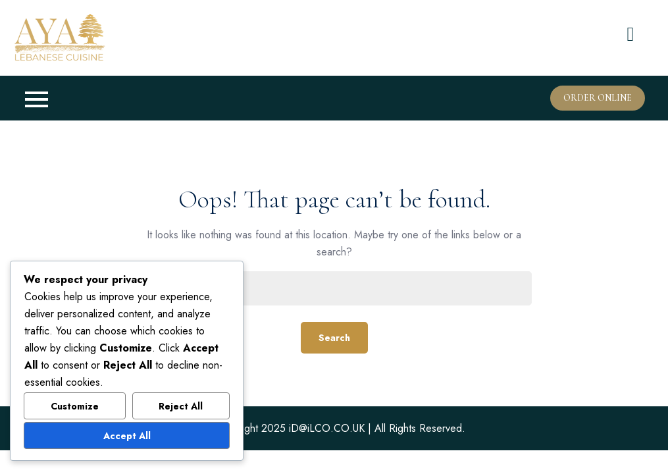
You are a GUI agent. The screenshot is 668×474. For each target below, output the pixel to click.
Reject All (181, 406)
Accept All (127, 435)
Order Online (597, 97)
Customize (75, 406)
